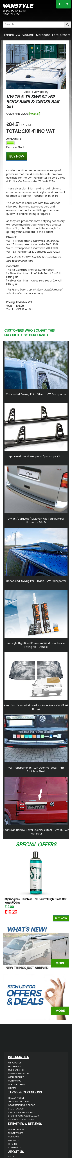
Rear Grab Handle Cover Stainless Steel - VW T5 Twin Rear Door (36, 831)
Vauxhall (28, 35)
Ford (55, 35)
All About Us (14, 1062)
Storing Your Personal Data (23, 1116)
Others (65, 35)
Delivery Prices (16, 1129)
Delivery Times (15, 1133)
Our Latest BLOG (16, 1084)
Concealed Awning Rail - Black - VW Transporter (36, 581)
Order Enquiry (16, 1077)
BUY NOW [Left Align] (16, 156)
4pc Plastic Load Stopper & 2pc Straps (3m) (36, 456)
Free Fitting (14, 1066)
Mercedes (43, 35)
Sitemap (12, 1088)
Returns (12, 1143)
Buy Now (61, 918)
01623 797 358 (11, 14)
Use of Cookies (16, 1108)
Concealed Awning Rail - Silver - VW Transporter (36, 394)
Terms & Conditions (19, 1101)
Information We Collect (21, 1105)
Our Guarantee (16, 1070)
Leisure (9, 35)
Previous (7, 885)
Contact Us (14, 1080)
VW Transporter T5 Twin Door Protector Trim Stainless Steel (36, 769)
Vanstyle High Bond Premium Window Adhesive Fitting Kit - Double (36, 645)
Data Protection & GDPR (21, 1119)
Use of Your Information (21, 1112)
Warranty (13, 1140)
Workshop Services (19, 1073)
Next (65, 885)
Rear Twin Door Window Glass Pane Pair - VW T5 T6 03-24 (36, 707)
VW (18, 35)
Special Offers (36, 844)
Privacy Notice (16, 1097)
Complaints (14, 1147)
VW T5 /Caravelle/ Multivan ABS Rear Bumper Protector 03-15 (36, 520)
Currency (13, 1136)
